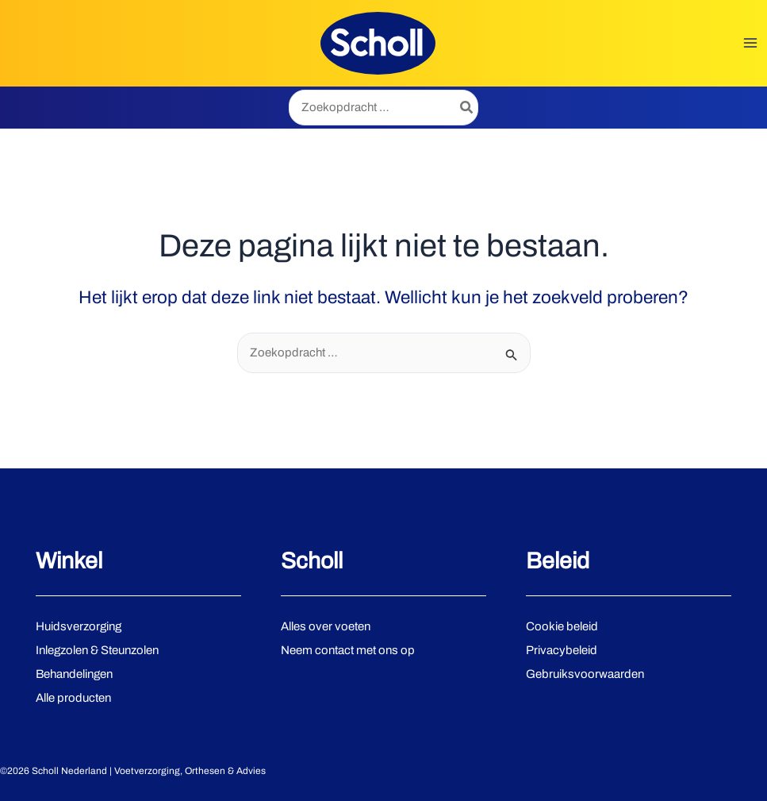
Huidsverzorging (78, 626)
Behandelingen (74, 674)
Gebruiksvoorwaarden (585, 674)
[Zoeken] (467, 107)
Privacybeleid (561, 650)
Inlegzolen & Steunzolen (97, 650)
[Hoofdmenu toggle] (751, 43)
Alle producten (73, 697)
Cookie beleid (562, 626)
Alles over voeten (325, 626)
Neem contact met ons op (348, 650)
